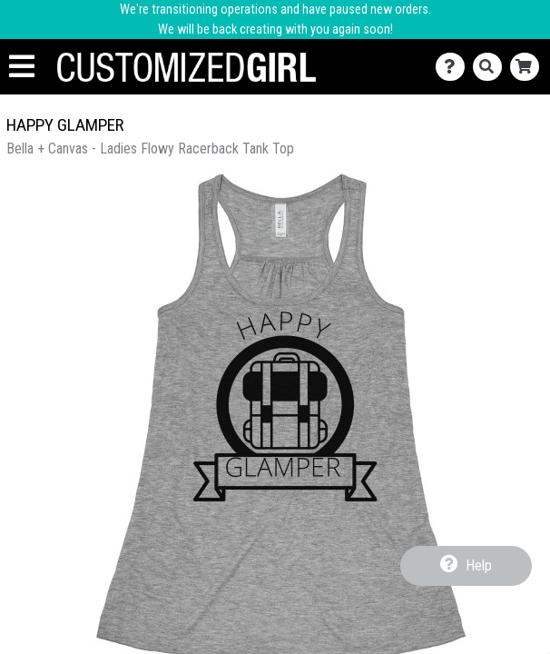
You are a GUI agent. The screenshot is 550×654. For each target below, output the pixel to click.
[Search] (491, 67)
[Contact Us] (454, 67)
